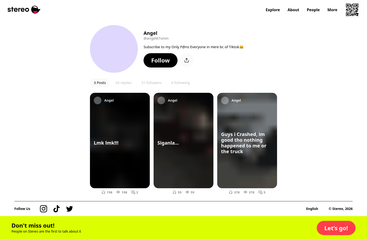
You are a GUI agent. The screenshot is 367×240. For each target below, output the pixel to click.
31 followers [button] (151, 82)
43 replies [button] (123, 82)
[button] (161, 60)
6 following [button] (180, 82)
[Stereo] (24, 10)
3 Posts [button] (100, 82)
